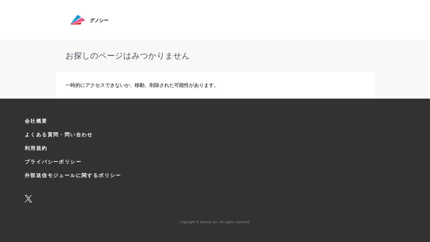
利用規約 (36, 148)
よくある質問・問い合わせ (59, 134)
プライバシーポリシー (53, 162)
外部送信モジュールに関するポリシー (73, 175)
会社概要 (36, 121)
